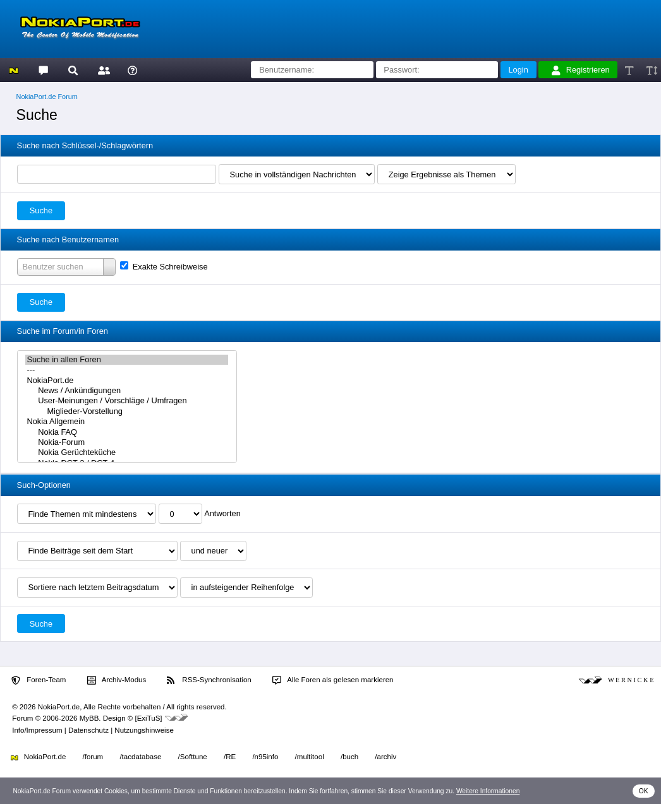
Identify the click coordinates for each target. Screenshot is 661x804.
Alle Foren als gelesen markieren (333, 680)
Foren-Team (38, 680)
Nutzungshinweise (143, 730)
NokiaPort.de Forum (47, 96)
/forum (93, 756)
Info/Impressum (37, 730)
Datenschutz (88, 730)
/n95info (265, 756)
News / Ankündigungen (126, 391)
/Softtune (192, 756)
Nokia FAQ (126, 432)
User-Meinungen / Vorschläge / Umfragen (126, 401)
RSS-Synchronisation (209, 680)
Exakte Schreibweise (163, 266)
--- (126, 370)
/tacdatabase (140, 756)
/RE (230, 756)
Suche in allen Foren (126, 360)
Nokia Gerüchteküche (126, 452)
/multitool (309, 756)
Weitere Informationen (488, 791)
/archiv (385, 756)
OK (643, 791)
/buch (349, 756)
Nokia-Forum (126, 442)
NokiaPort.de (126, 380)
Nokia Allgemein (126, 422)
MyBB (89, 718)
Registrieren (581, 70)
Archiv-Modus (117, 680)
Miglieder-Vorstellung (126, 411)
